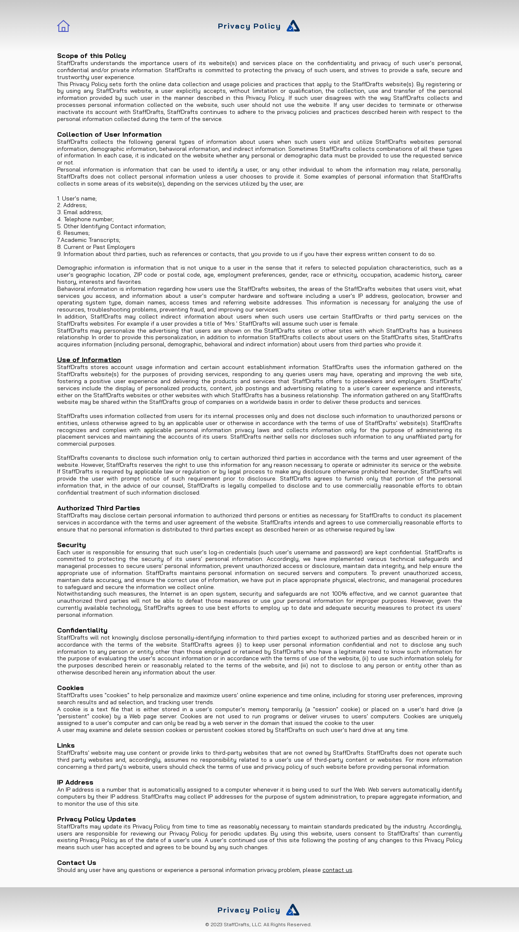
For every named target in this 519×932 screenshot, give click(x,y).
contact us (337, 870)
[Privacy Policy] (260, 25)
